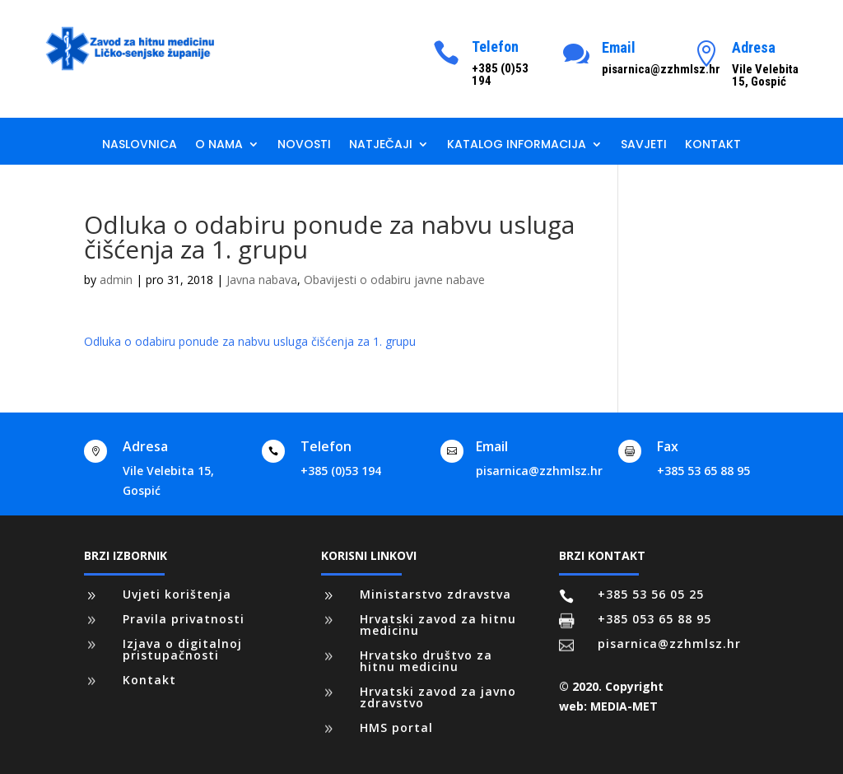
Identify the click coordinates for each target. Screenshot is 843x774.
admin (116, 279)
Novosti (304, 145)
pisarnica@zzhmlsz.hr (539, 470)
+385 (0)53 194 (340, 470)
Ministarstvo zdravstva (435, 594)
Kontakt (713, 145)
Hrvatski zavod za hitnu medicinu (438, 624)
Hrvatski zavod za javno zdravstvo (438, 697)
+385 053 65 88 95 (654, 619)
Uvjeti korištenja (177, 594)
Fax (667, 446)
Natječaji (380, 145)
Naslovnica (139, 145)
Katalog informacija (516, 145)
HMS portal (396, 727)
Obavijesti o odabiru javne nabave (394, 279)
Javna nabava (261, 279)
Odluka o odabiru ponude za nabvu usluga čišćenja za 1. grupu (250, 341)
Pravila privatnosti (184, 619)
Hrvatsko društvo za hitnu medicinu (426, 660)
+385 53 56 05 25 (651, 594)
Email (619, 47)
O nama (219, 145)
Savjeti (644, 145)
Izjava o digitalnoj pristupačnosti (182, 649)
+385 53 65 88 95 (703, 470)
